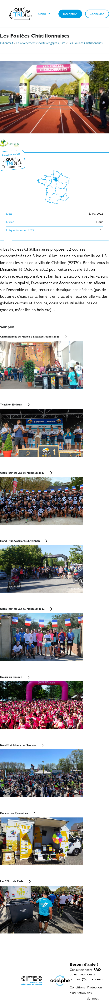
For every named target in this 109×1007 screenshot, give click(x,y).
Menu (44, 14)
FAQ (97, 970)
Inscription (70, 14)
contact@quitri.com (86, 979)
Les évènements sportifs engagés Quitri (40, 43)
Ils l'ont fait (6, 43)
